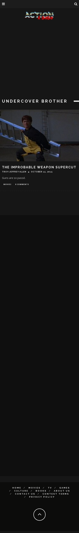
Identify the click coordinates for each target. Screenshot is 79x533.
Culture (21, 491)
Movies (7, 184)
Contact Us (25, 494)
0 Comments (22, 184)
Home (16, 488)
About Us (62, 491)
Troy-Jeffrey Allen (14, 172)
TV (50, 488)
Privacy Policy (42, 497)
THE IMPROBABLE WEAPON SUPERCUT (39, 167)
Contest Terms (56, 494)
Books (41, 491)
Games (64, 488)
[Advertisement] (38, 60)
